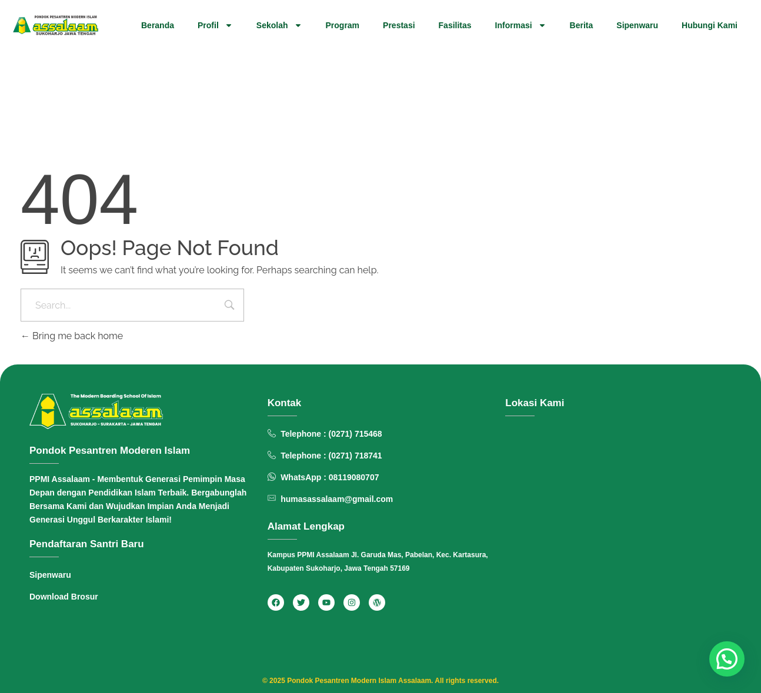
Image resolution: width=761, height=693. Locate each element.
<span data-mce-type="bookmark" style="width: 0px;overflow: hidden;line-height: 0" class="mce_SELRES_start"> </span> (618, 528)
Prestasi (399, 25)
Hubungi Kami (709, 25)
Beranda (157, 25)
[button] (727, 659)
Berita (581, 25)
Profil (215, 25)
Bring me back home (72, 336)
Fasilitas (455, 25)
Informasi (520, 25)
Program (343, 25)
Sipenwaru (637, 25)
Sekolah (279, 25)
